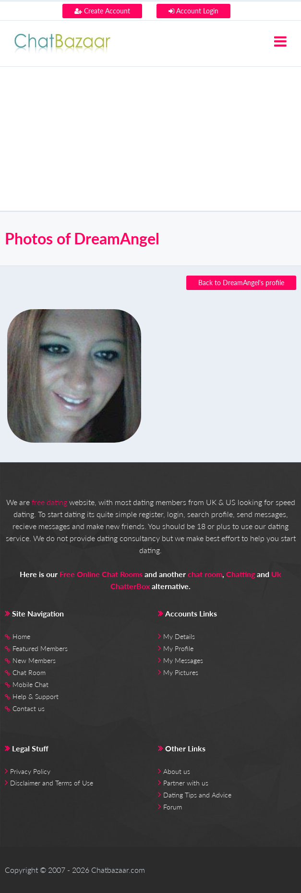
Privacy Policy (30, 771)
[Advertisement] (150, 139)
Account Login (193, 11)
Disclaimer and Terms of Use (51, 783)
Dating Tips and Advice (197, 795)
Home (21, 636)
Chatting (240, 574)
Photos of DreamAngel (82, 238)
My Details (179, 636)
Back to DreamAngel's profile (241, 282)
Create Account (102, 11)
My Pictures (180, 672)
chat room (205, 574)
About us (176, 771)
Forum (172, 807)
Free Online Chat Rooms (101, 574)
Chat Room (29, 672)
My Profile (178, 648)
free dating (49, 502)
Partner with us (185, 783)
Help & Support (35, 696)
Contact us (28, 708)
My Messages (183, 660)
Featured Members (40, 648)
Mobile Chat (30, 684)
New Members (34, 660)
